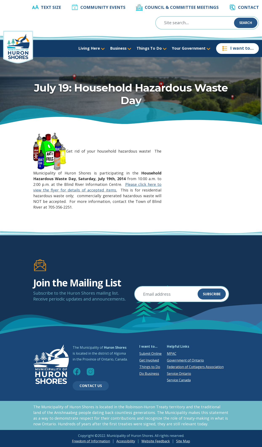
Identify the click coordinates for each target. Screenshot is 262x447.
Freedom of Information (91, 441)
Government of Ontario (185, 360)
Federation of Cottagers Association (195, 367)
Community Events (102, 7)
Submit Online (150, 353)
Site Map (183, 441)
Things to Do (149, 367)
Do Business (149, 373)
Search (245, 22)
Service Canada (179, 380)
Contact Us (91, 385)
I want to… (237, 48)
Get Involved (149, 360)
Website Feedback (155, 441)
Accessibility (125, 441)
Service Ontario (179, 373)
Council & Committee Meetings (182, 7)
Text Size (51, 7)
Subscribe (212, 294)
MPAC (171, 353)
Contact (248, 7)
